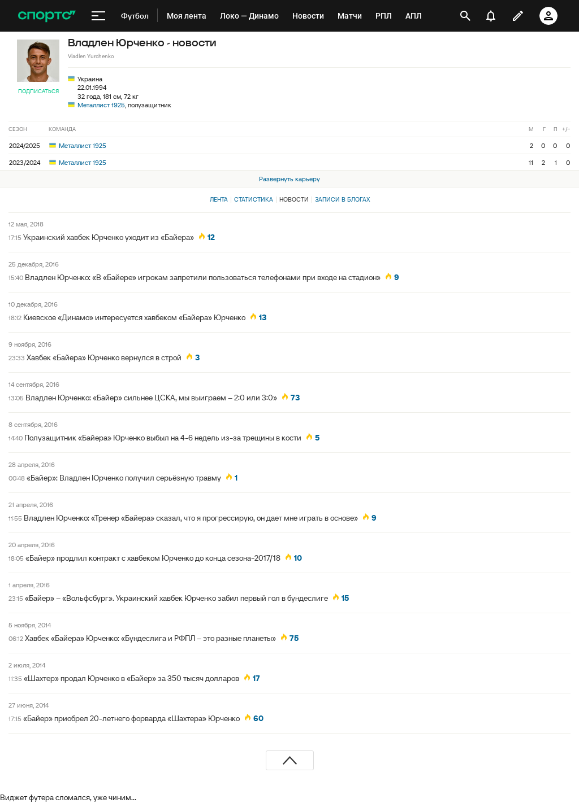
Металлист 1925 (101, 105)
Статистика (253, 199)
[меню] (98, 16)
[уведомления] (490, 15)
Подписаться (38, 91)
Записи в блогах (342, 199)
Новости (294, 199)
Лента (219, 199)
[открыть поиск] (465, 15)
